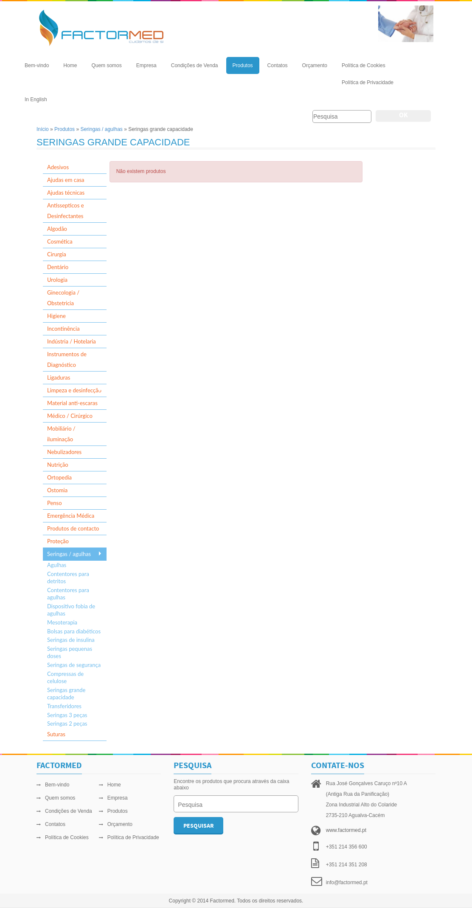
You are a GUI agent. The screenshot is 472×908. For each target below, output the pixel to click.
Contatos (277, 65)
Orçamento (314, 65)
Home (70, 65)
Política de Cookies (363, 65)
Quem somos (106, 65)
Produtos (243, 65)
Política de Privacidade (367, 82)
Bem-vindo (37, 65)
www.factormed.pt (346, 830)
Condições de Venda (194, 65)
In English (36, 99)
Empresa (146, 65)
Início (43, 129)
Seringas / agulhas (101, 129)
